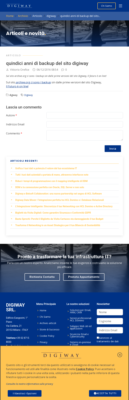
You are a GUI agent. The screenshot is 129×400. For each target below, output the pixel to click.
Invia (112, 148)
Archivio (23, 16)
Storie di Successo (49, 329)
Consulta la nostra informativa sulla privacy (29, 383)
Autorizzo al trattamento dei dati (108, 339)
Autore (11, 115)
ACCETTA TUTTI (104, 393)
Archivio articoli (48, 323)
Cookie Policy (47, 336)
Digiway (28, 95)
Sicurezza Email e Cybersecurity (79, 335)
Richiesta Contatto (42, 276)
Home (10, 16)
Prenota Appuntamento (83, 276)
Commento (14, 133)
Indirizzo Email (15, 124)
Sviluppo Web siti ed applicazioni (81, 327)
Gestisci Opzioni (25, 393)
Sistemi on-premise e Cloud (80, 343)
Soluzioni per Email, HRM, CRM (80, 311)
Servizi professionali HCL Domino (80, 319)
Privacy (43, 342)
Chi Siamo (106, 5)
